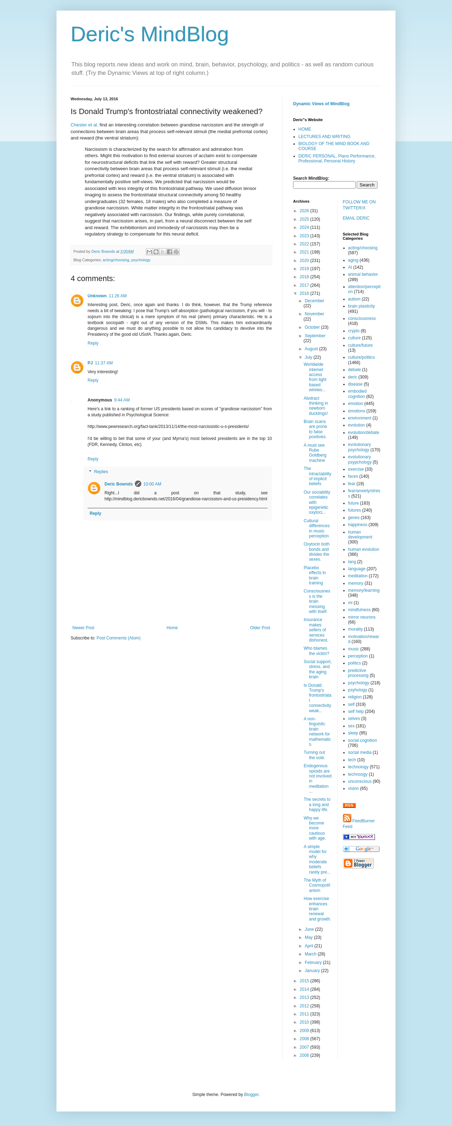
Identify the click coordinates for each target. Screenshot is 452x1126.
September (315, 335)
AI (350, 267)
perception (358, 656)
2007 (305, 1047)
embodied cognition (357, 394)
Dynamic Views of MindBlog (321, 103)
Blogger (251, 1094)
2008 (305, 1038)
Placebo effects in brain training (315, 575)
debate (354, 369)
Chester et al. (84, 124)
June (310, 929)
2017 (305, 285)
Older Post (260, 627)
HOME (304, 129)
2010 (305, 1022)
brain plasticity (361, 306)
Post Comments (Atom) (118, 638)
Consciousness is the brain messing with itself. (317, 601)
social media (360, 752)
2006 (305, 1055)
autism (354, 299)
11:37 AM (104, 363)
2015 (305, 980)
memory (355, 583)
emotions (356, 411)
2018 (305, 276)
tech (352, 759)
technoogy (358, 774)
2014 (305, 989)
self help (356, 711)
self (351, 704)
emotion (355, 403)
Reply (93, 343)
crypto (354, 330)
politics (354, 663)
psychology (140, 260)
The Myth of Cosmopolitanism (317, 885)
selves (354, 718)
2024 (305, 227)
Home (172, 627)
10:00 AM (152, 484)
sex (351, 725)
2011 (305, 1014)
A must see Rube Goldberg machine (315, 453)
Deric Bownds (119, 484)
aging (353, 260)
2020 (305, 260)
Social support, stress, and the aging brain (318, 669)
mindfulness (359, 609)
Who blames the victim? (316, 651)
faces (353, 476)
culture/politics (361, 357)
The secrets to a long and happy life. (317, 804)
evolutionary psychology (359, 447)
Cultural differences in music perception (316, 528)
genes (354, 517)
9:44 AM (122, 400)
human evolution (363, 549)
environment (359, 418)
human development (360, 535)
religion (355, 697)
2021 (305, 252)
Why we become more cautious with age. (315, 828)
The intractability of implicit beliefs (317, 476)
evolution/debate (363, 432)
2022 (305, 244)
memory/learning (364, 590)
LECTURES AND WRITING (324, 136)
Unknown (97, 295)
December (314, 300)
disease (355, 384)
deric (352, 377)
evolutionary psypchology (360, 459)
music (353, 649)
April (309, 945)
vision (353, 788)
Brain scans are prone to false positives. (315, 429)
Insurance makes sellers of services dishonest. (316, 630)
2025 (305, 219)
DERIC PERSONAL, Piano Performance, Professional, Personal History (337, 158)
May (309, 937)
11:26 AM (118, 295)
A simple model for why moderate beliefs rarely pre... (317, 859)
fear (352, 483)
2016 (305, 293)
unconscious (360, 781)
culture (354, 337)
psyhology (357, 689)
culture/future (360, 345)
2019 (305, 268)
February (314, 962)
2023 (305, 235)
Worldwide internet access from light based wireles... (315, 377)
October (313, 327)
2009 (305, 1030)
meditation (358, 575)
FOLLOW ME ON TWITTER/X (359, 204)
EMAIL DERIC (356, 218)
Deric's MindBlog (150, 34)
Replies (101, 471)
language (356, 568)
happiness (358, 524)
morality (355, 629)
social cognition (362, 740)
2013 (305, 997)
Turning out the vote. (314, 755)
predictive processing (358, 673)
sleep (353, 733)
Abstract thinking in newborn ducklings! (316, 406)
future (353, 503)
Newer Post (83, 627)
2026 (305, 210)
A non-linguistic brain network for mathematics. (317, 731)
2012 (305, 1005)
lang (352, 561)
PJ (90, 363)
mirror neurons (362, 617)
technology (358, 766)
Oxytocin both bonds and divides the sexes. (316, 552)
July (309, 357)
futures (354, 510)
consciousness (362, 318)
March (311, 954)
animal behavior (363, 274)
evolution (356, 425)
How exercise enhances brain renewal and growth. (317, 909)
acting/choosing (116, 260)
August (312, 348)
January (313, 970)
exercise (356, 469)
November (314, 313)
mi (350, 602)
